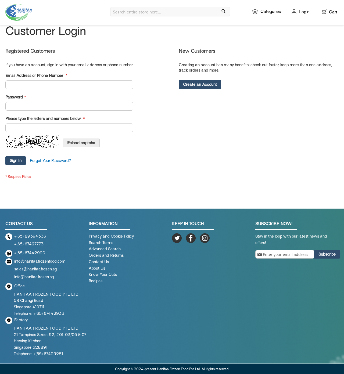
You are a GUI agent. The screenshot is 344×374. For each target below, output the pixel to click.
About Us (97, 268)
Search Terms (101, 243)
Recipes (95, 281)
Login (304, 11)
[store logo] (18, 12)
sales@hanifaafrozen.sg (35, 269)
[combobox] (170, 11)
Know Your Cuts (103, 274)
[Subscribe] (327, 254)
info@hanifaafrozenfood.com (39, 261)
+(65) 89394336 (30, 236)
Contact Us (99, 262)
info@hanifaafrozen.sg (34, 277)
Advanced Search (105, 249)
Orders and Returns (106, 255)
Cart (333, 12)
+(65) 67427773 (29, 244)
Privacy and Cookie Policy (111, 236)
